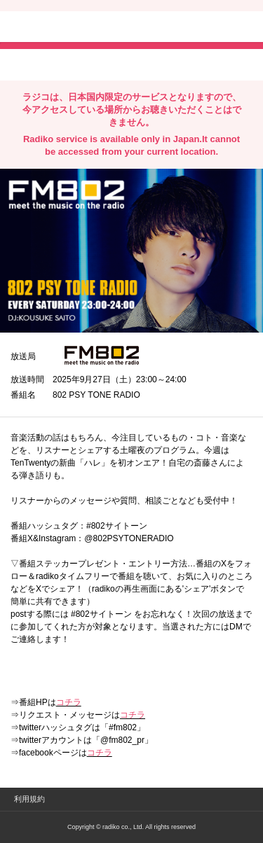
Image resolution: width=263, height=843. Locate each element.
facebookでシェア (89, 64)
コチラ (68, 702)
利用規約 (29, 799)
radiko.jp (53, 28)
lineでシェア (153, 64)
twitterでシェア (32, 64)
